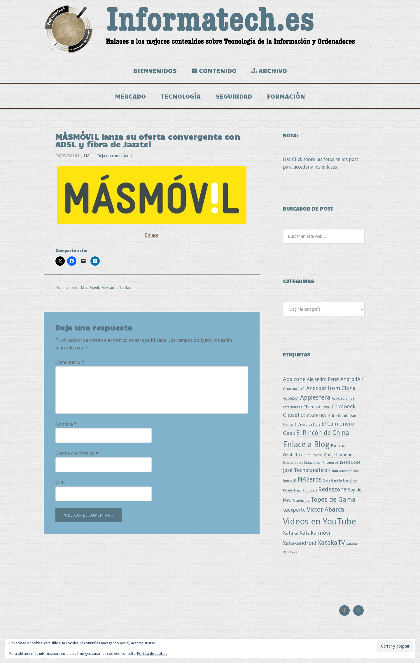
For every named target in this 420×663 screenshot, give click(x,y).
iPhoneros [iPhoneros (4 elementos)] (330, 464)
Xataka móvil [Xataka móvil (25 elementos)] (316, 535)
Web (60, 485)
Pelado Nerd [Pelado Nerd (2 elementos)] (292, 492)
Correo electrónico (76, 456)
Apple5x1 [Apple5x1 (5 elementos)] (291, 400)
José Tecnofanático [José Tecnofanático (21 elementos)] (305, 472)
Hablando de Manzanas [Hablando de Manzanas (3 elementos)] (302, 465)
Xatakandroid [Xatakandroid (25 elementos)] (299, 545)
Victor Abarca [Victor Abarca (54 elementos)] (325, 511)
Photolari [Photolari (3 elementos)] (309, 492)
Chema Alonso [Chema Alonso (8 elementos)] (316, 409)
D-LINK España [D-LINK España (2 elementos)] (338, 418)
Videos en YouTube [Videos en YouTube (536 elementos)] (319, 524)
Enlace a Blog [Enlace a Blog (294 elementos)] (306, 446)
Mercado (109, 289)
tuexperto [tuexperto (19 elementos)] (294, 512)
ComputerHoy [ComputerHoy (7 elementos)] (313, 417)
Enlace (151, 237)
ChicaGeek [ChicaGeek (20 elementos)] (343, 409)
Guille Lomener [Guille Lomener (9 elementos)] (339, 456)
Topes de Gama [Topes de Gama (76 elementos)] (333, 501)
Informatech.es (210, 29)
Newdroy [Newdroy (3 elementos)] (350, 482)
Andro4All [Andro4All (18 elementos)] (351, 381)
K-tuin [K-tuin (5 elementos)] (333, 472)
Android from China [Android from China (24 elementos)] (331, 390)
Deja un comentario (114, 157)
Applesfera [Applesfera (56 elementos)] (315, 399)
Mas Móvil (90, 289)
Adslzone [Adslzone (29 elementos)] (294, 381)
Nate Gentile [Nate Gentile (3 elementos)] (332, 482)
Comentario (69, 365)
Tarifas (125, 289)
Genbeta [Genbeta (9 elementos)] (291, 456)
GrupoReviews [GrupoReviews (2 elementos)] (312, 457)
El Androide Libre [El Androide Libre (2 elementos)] (307, 426)
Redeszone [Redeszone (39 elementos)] (332, 491)
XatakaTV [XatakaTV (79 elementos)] (331, 545)
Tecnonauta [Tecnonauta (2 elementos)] (301, 503)
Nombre (66, 426)
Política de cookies (152, 654)
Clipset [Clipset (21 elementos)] (291, 417)
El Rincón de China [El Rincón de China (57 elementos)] (322, 435)
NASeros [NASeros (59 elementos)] (310, 481)
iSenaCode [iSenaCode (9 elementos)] (350, 464)
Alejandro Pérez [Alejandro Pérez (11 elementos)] (323, 381)
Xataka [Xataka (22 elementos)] (290, 535)
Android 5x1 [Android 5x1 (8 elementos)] (294, 390)
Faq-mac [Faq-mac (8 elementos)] (339, 447)
